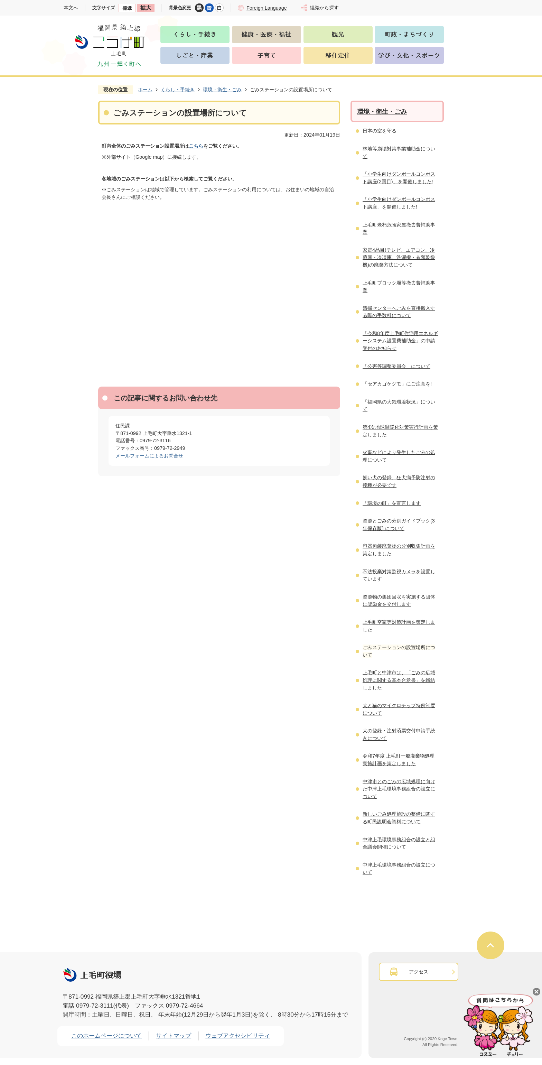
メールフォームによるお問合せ (149, 456)
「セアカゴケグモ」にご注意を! (397, 384)
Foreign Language (266, 8)
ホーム (145, 89)
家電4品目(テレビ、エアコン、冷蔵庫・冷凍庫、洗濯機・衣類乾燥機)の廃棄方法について (399, 257)
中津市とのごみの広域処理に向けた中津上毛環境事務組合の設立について (399, 789)
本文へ (71, 7)
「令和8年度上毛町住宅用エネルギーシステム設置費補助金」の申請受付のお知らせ (400, 341)
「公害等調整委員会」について (396, 366)
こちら (196, 146)
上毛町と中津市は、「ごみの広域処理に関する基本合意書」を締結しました (399, 680)
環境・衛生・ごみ (222, 89)
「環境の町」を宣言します (392, 503)
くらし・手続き (178, 89)
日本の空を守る (379, 130)
